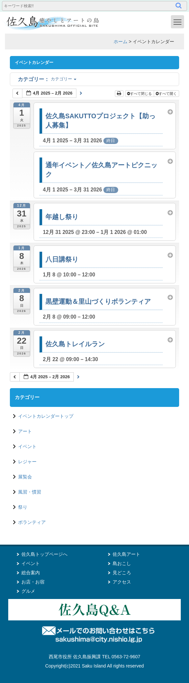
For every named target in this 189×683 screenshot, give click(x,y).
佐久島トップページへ (44, 554)
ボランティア (32, 522)
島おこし (122, 563)
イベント (27, 446)
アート (25, 431)
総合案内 (30, 572)
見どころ (122, 572)
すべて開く (167, 94)
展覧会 (25, 476)
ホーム (120, 41)
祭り (22, 507)
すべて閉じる (140, 94)
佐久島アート (126, 554)
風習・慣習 (29, 492)
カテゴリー (47, 78)
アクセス (122, 581)
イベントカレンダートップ (45, 416)
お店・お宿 (32, 581)
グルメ (28, 591)
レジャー (27, 461)
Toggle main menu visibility (179, 21)
